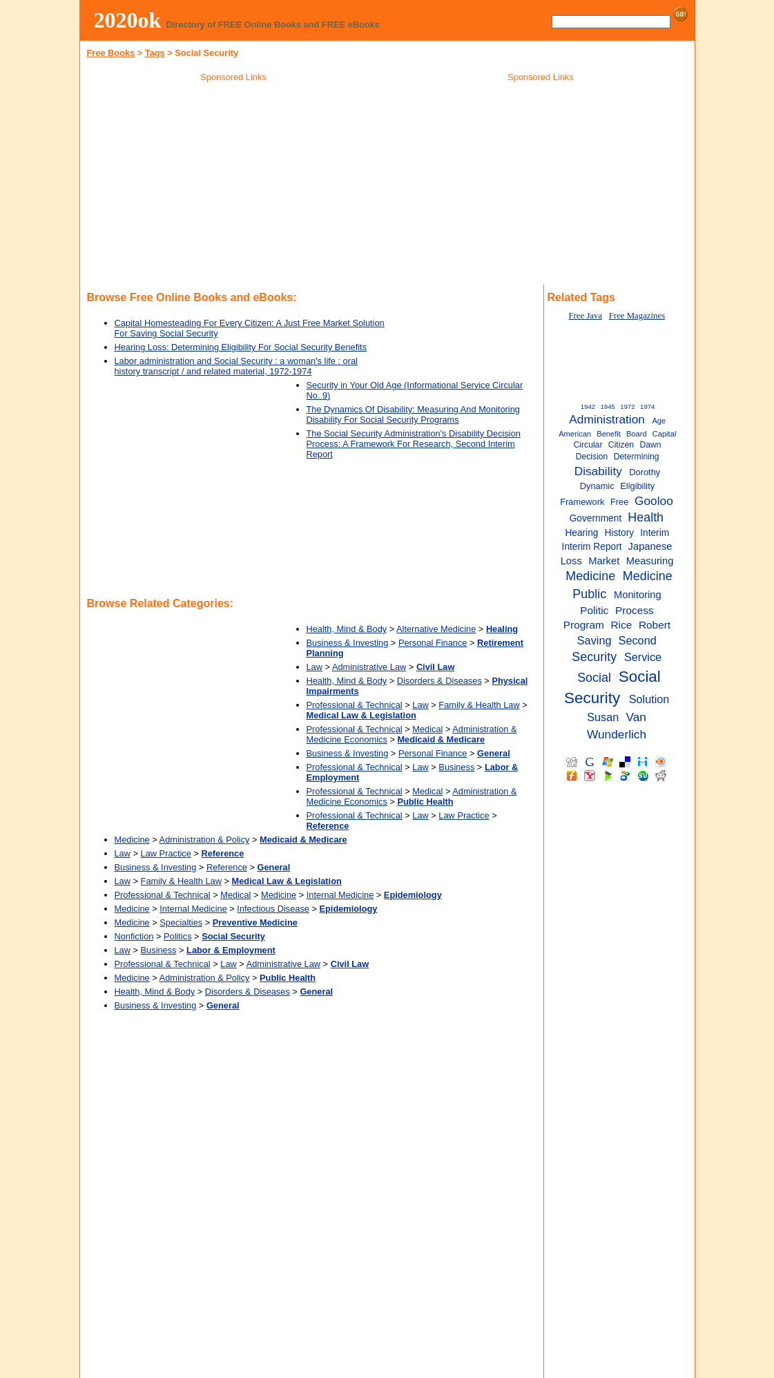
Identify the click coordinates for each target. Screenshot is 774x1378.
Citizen (621, 445)
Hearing (581, 533)
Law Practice (463, 815)
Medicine (132, 839)
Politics (178, 936)
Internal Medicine (340, 895)
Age (659, 421)
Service (642, 657)
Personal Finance (432, 643)
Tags (155, 53)
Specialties (180, 922)
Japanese (650, 546)
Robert (654, 625)
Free (619, 502)
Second (638, 640)
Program (583, 625)
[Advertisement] (233, 186)
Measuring (650, 560)
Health (646, 517)
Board (636, 434)
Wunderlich (616, 734)
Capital (664, 434)
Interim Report (592, 547)
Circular (588, 445)
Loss (571, 560)
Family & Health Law (478, 705)
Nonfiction (134, 936)
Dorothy (644, 472)
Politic (594, 610)
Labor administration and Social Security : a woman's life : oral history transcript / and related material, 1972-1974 (236, 366)
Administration (607, 419)
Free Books (111, 53)
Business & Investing (348, 643)
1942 (588, 406)
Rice (621, 625)
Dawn (650, 445)
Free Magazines (637, 315)
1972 (627, 406)
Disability (598, 471)
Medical (427, 729)
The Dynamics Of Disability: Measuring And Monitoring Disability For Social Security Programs (413, 414)
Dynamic (597, 486)
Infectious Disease (273, 908)
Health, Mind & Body (347, 629)
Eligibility (637, 486)
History (619, 533)
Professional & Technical (355, 705)
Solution (649, 699)
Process (634, 610)
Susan (603, 717)
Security (594, 657)
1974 (647, 406)
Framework (582, 502)
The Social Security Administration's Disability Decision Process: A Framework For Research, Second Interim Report (414, 443)
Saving (594, 640)
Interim (654, 533)
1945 (607, 406)
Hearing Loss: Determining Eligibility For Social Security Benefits (241, 347)
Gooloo (654, 501)
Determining (636, 456)
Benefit (609, 434)
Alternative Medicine (436, 629)
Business (456, 767)
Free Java (585, 315)
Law (314, 667)
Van (636, 717)
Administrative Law (369, 667)
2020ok (128, 20)
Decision (592, 456)
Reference (226, 867)
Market (603, 560)
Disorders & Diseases (439, 681)
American (575, 434)
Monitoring (637, 594)
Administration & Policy (204, 839)
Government (596, 518)
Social (594, 678)
